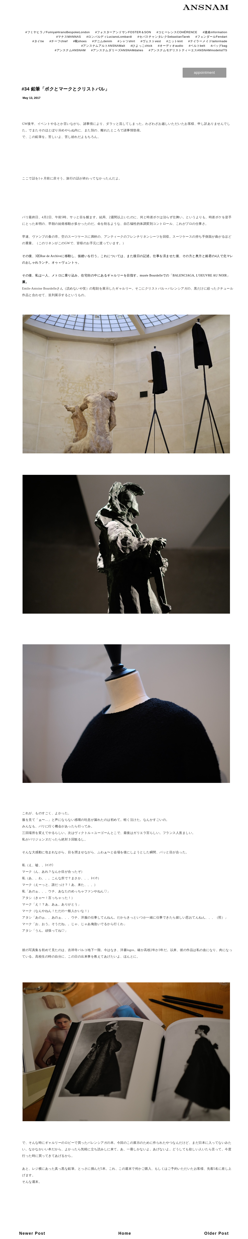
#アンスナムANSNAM (70, 50)
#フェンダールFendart (211, 36)
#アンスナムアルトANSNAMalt (103, 45)
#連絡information (215, 32)
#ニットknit (174, 41)
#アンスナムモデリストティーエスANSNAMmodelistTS (188, 50)
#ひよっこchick (141, 45)
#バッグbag (219, 45)
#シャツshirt (126, 41)
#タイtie (38, 41)
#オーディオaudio (170, 45)
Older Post (216, 1233)
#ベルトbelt (197, 45)
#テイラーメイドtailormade (207, 41)
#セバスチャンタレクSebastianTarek (164, 36)
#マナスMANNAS (68, 36)
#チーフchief (58, 41)
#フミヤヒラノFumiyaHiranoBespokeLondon (57, 32)
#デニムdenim (102, 41)
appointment (204, 72)
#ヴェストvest (151, 41)
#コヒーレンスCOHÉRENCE (176, 32)
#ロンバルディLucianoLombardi (109, 36)
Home (124, 1233)
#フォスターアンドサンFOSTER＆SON (123, 32)
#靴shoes (80, 41)
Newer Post (32, 1233)
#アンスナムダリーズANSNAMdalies (117, 50)
